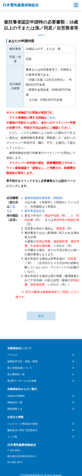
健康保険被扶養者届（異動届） (45, 197)
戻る (41, 315)
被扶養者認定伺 (35, 210)
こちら (51, 117)
